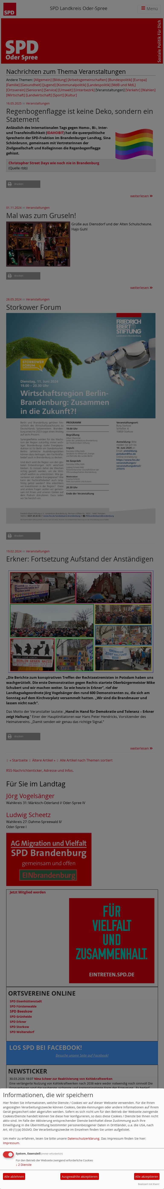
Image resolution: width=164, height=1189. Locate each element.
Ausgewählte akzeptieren (80, 1177)
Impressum (11, 1143)
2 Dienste (24, 1165)
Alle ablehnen (14, 1177)
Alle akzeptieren (146, 1177)
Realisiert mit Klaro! (148, 1184)
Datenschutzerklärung (83, 1138)
